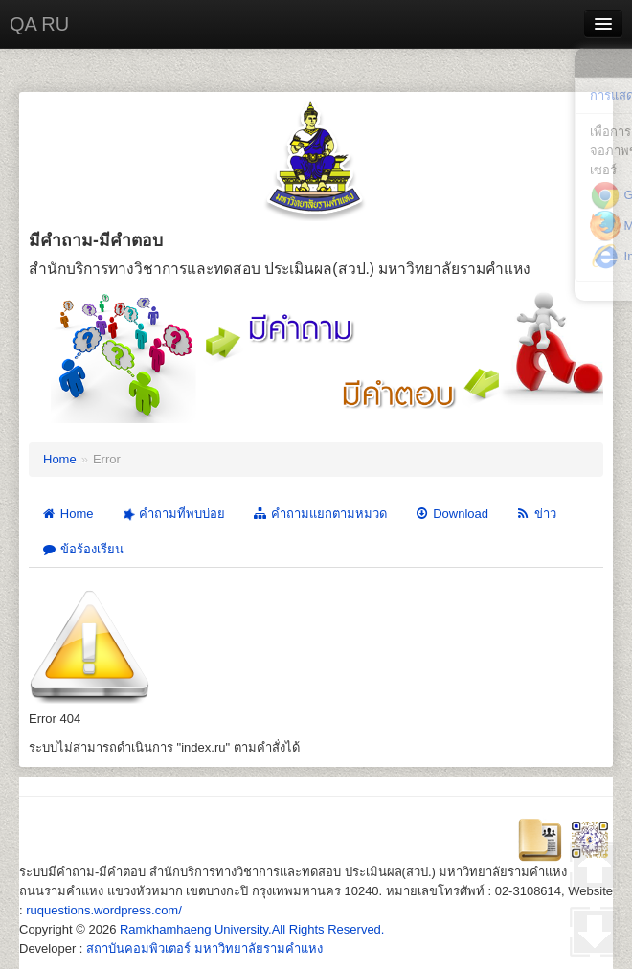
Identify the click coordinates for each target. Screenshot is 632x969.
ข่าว (535, 514)
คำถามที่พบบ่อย (171, 514)
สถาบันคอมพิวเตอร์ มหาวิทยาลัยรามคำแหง (204, 948)
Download (451, 514)
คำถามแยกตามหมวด (319, 514)
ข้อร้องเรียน (82, 549)
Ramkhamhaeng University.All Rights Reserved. (252, 929)
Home (60, 459)
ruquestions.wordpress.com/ (104, 910)
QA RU (39, 23)
